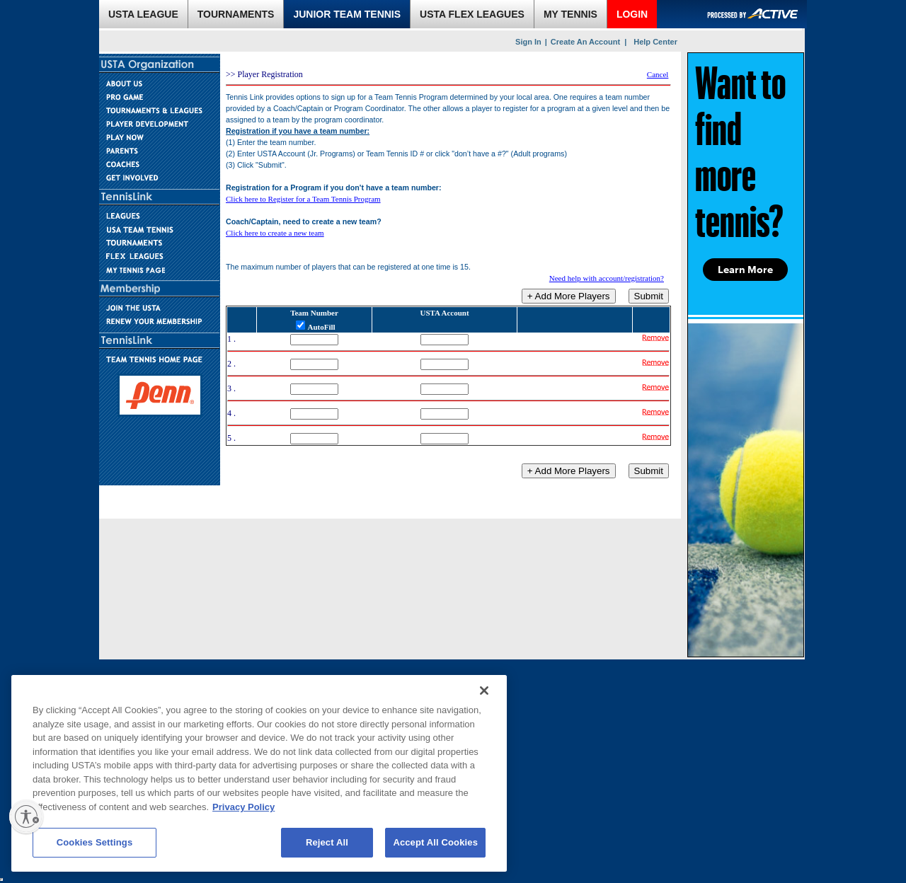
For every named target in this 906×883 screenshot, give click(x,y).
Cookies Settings (95, 842)
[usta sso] (1, 879)
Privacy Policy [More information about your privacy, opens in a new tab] (243, 807)
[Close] (484, 690)
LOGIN (632, 14)
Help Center (655, 41)
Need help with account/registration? (606, 278)
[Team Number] (314, 339)
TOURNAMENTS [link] (236, 14)
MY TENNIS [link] (570, 14)
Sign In (528, 41)
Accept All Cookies (435, 842)
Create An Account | (588, 41)
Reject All (327, 842)
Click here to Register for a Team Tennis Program (303, 199)
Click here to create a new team (275, 233)
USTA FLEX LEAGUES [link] (472, 14)
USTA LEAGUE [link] (143, 14)
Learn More (745, 269)
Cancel (658, 74)
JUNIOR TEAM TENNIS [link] (347, 14)
